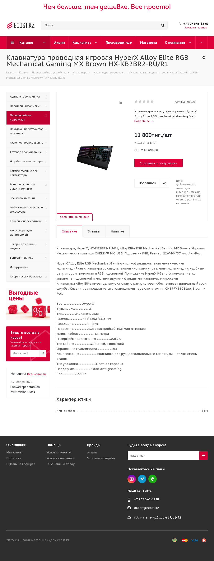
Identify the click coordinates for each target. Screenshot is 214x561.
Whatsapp (152, 479)
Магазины (14, 452)
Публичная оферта (20, 464)
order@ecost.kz (146, 508)
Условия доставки (61, 458)
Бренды (94, 445)
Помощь (54, 445)
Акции (92, 452)
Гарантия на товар (61, 464)
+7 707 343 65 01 (196, 24)
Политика (13, 458)
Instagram (131, 479)
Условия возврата (101, 458)
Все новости (36, 374)
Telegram (142, 479)
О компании (16, 445)
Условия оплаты (59, 452)
